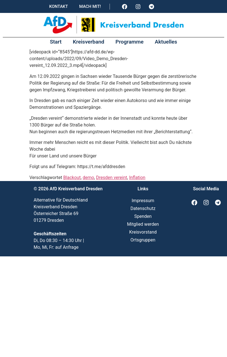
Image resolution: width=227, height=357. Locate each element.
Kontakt (58, 6)
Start (56, 42)
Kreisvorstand (143, 232)
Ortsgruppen (143, 240)
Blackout (72, 177)
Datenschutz (142, 208)
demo (88, 177)
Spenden (143, 216)
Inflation (137, 177)
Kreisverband (88, 42)
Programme (129, 42)
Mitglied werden (143, 224)
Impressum (143, 200)
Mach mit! (90, 6)
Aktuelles (166, 42)
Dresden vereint (111, 177)
